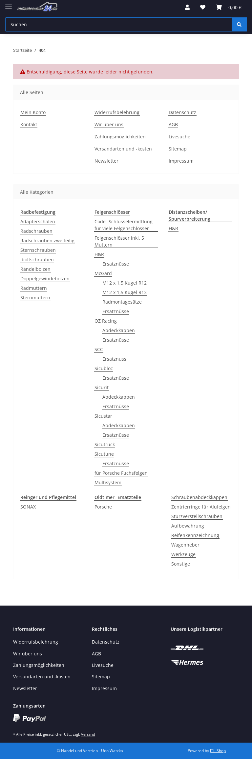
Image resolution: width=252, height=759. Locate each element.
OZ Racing (105, 321)
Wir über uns (108, 124)
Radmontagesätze (122, 302)
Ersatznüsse (115, 264)
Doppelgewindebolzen (45, 278)
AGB (173, 124)
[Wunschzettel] (203, 7)
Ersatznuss (114, 359)
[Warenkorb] (229, 7)
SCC (98, 349)
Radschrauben (36, 231)
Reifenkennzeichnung (195, 535)
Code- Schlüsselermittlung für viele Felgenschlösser (123, 224)
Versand (88, 734)
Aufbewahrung (187, 526)
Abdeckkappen (118, 330)
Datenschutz (182, 112)
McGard (103, 273)
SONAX (28, 507)
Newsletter (106, 161)
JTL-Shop (218, 750)
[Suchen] (118, 24)
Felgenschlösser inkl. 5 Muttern (119, 241)
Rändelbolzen (35, 269)
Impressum (181, 161)
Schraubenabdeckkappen (199, 497)
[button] (187, 7)
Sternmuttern (35, 297)
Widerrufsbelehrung (116, 112)
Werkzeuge (183, 554)
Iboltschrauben (37, 259)
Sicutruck (104, 444)
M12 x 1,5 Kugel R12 (124, 283)
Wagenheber (185, 545)
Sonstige (180, 564)
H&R (99, 254)
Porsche (103, 507)
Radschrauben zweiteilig (47, 240)
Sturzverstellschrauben (196, 516)
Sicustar (103, 416)
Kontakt (28, 124)
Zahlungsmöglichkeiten (120, 136)
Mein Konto (33, 112)
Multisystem (107, 482)
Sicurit (101, 387)
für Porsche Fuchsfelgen (121, 473)
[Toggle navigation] (8, 4)
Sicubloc (103, 368)
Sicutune (104, 454)
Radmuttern (33, 288)
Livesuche (179, 136)
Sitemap (178, 149)
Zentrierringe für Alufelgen (201, 507)
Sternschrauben (38, 250)
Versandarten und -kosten (123, 149)
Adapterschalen (37, 221)
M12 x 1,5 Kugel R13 (124, 292)
